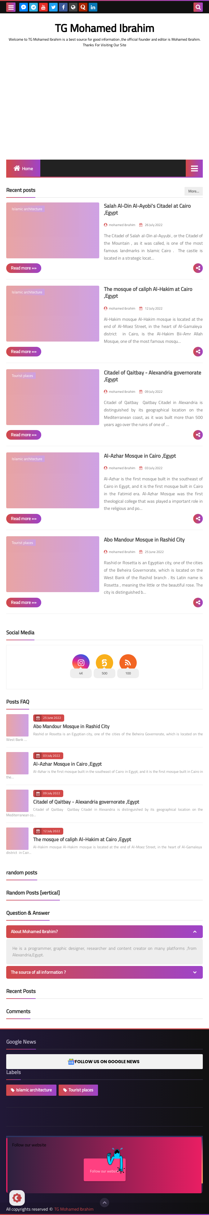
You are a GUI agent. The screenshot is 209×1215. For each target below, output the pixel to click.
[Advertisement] (104, 113)
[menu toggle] (11, 7)
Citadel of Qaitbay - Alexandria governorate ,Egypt (152, 376)
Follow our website (108, 1166)
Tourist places (81, 1090)
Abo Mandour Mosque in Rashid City (144, 540)
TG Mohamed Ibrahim (74, 1209)
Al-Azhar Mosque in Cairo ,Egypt (140, 456)
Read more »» (24, 268)
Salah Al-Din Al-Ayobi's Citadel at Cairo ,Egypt (147, 209)
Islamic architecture (34, 1090)
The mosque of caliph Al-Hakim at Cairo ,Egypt (148, 292)
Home (27, 169)
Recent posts (20, 190)
